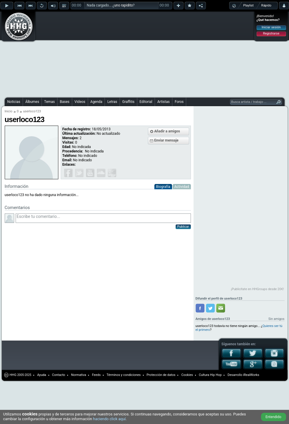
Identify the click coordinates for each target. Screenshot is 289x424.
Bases (65, 102)
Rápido (266, 5)
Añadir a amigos (167, 131)
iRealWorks (251, 375)
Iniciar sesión (271, 27)
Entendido (273, 417)
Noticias (13, 102)
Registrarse (271, 33)
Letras (112, 102)
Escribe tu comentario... (103, 218)
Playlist (248, 5)
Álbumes (32, 102)
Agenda (96, 102)
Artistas (163, 102)
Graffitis (128, 102)
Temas (49, 102)
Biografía (163, 187)
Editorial (146, 102)
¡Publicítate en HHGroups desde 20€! (257, 289)
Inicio (8, 111)
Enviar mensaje (166, 140)
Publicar (183, 227)
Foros (179, 102)
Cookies (187, 375)
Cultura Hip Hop (210, 375)
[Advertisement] (107, 53)
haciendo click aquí (109, 419)
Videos (80, 102)
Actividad (181, 187)
